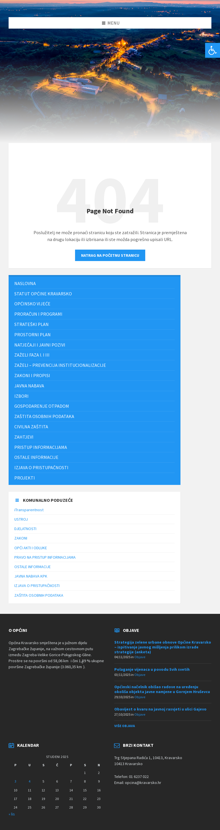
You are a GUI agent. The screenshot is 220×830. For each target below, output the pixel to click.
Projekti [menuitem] (24, 478)
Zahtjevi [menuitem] (24, 437)
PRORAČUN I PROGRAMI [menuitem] (38, 314)
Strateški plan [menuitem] (31, 324)
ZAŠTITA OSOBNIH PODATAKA (38, 595)
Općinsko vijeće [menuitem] (32, 303)
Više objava (124, 726)
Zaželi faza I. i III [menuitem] (32, 355)
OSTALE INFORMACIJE (32, 566)
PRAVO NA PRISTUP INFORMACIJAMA (45, 557)
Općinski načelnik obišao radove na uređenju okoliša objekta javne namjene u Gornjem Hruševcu (162, 689)
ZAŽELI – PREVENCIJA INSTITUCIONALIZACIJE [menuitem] (60, 365)
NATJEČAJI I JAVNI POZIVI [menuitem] (39, 345)
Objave (139, 657)
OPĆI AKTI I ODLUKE (30, 547)
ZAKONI (20, 538)
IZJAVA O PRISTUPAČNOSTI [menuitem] (41, 467)
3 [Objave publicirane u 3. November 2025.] (15, 781)
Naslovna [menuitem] (25, 283)
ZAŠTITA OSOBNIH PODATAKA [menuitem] (44, 416)
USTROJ (21, 519)
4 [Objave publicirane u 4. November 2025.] (29, 781)
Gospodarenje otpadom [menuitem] (41, 406)
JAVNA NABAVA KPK (30, 576)
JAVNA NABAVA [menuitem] (29, 386)
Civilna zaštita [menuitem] (31, 426)
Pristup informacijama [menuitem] (40, 447)
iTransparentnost (29, 509)
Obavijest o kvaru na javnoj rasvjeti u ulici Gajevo (160, 709)
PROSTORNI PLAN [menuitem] (32, 334)
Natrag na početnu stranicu (110, 255)
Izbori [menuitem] (21, 396)
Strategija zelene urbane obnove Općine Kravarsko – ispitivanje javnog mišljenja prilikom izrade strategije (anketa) (162, 647)
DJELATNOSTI (25, 528)
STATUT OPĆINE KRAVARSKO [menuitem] (43, 293)
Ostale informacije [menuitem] (36, 457)
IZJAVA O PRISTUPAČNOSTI (37, 585)
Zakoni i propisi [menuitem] (32, 375)
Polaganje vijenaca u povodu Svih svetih (152, 669)
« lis (12, 814)
